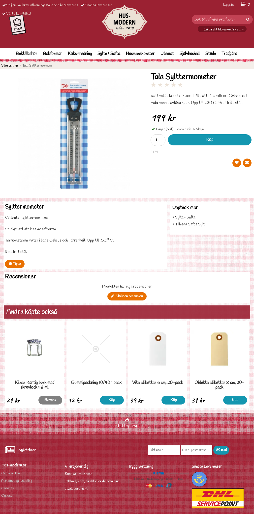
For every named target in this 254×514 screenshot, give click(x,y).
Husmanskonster (140, 54)
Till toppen (127, 423)
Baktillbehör (26, 54)
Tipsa (15, 264)
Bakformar (52, 54)
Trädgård (229, 54)
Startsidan (9, 65)
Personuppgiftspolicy (16, 481)
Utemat (167, 54)
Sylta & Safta (108, 54)
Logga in (228, 5)
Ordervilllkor (10, 473)
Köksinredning (80, 54)
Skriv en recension (127, 296)
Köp (209, 140)
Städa (210, 54)
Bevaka (50, 400)
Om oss (6, 495)
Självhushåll (190, 54)
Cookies (7, 488)
